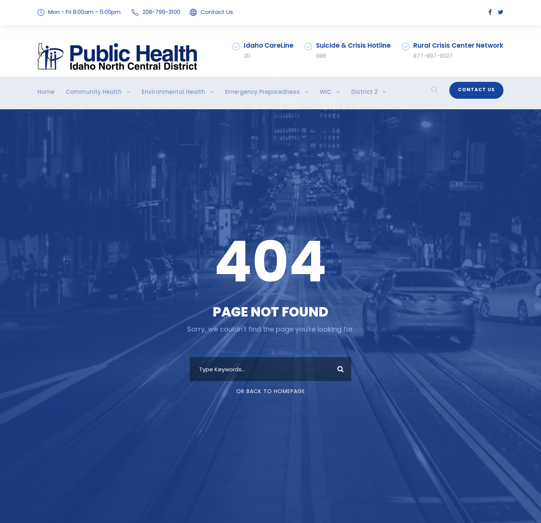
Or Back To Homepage (270, 391)
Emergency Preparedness (236, 92)
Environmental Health (157, 92)
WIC (294, 92)
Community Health (87, 92)
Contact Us (206, 12)
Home (45, 92)
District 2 (331, 92)
